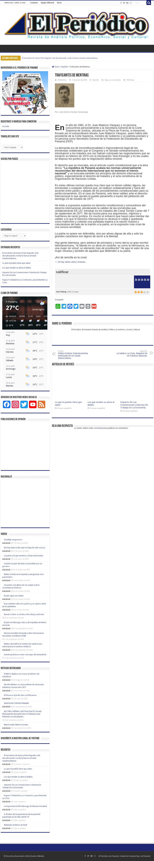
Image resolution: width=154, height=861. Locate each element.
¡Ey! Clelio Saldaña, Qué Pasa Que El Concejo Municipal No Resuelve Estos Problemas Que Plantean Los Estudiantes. (22, 714)
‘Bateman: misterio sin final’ (15, 825)
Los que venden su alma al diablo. (16, 268)
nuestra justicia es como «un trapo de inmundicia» (25, 654)
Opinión (64, 67)
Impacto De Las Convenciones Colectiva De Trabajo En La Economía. (134, 405)
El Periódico (62, 80)
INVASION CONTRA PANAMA (16, 703)
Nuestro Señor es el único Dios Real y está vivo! (24, 614)
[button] (10, 321)
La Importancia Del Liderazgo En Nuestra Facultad (25, 806)
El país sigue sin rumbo (14, 596)
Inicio (59, 3)
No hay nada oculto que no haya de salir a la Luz (24, 547)
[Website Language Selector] (12, 147)
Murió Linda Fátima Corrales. (16, 724)
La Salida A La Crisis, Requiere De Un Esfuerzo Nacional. (131, 353)
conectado (98, 428)
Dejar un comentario (113, 80)
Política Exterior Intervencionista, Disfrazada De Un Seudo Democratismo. (73, 354)
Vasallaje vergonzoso (13, 539)
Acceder (5, 126)
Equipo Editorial (47, 3)
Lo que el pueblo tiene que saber (16, 263)
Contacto (34, 3)
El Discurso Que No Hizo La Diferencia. (22, 695)
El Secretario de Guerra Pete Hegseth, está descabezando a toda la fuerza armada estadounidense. (60, 58)
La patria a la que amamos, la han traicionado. (23, 555)
